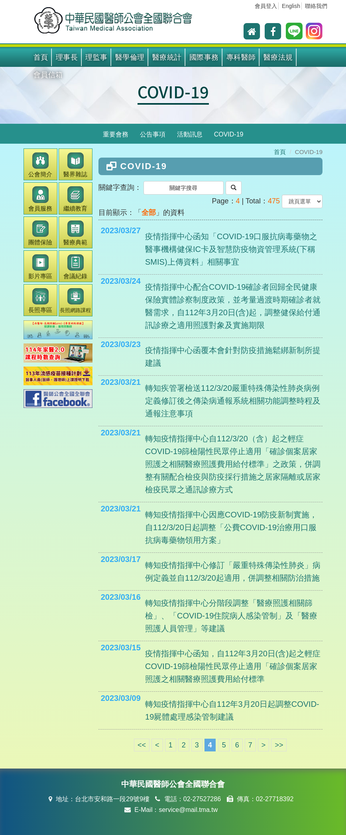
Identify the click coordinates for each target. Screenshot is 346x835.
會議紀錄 (75, 266)
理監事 (96, 57)
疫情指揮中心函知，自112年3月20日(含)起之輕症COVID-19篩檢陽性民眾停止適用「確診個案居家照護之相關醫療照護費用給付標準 (232, 666)
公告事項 (152, 134)
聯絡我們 (316, 6)
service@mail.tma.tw (188, 809)
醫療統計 (167, 57)
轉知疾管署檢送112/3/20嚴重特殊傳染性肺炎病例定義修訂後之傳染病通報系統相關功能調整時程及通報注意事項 (232, 401)
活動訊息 (189, 134)
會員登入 (266, 6)
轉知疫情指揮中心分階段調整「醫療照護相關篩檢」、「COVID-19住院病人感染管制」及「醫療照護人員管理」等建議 (231, 616)
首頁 (40, 57)
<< (142, 745)
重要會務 (115, 134)
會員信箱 (48, 75)
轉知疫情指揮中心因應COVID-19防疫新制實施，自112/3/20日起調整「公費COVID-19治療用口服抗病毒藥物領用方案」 (231, 527)
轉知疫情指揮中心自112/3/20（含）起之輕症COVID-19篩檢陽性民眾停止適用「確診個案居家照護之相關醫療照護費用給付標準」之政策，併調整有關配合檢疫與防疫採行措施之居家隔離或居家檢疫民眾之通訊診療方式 (232, 464)
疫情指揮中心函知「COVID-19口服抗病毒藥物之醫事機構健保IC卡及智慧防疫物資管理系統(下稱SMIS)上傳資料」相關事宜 (231, 249)
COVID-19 (173, 91)
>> (279, 745)
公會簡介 (40, 165)
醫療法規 (278, 57)
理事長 (67, 57)
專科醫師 (241, 57)
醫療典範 (75, 233)
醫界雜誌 (75, 165)
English (291, 6)
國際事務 (204, 57)
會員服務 (40, 198)
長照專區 (40, 300)
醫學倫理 (130, 57)
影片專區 (40, 266)
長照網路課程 (75, 300)
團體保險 (40, 233)
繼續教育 (75, 198)
